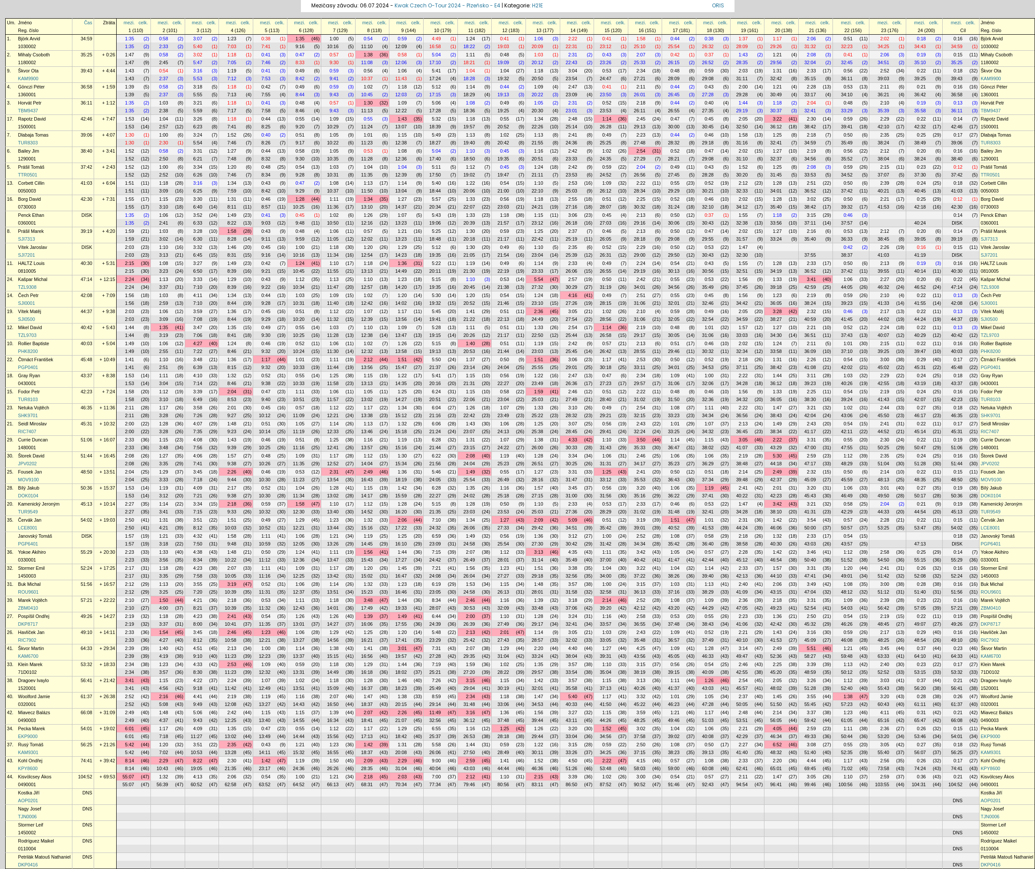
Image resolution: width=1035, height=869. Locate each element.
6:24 (436, 391)
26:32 (708, 46)
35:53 (640, 479)
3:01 (884, 487)
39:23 (846, 303)
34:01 (776, 190)
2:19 (811, 151)
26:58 (605, 335)
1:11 (470, 54)
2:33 (163, 46)
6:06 (436, 423)
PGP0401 (28, 367)
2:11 (641, 86)
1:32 (231, 375)
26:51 (537, 463)
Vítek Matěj (29, 311)
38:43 (776, 415)
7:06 (197, 335)
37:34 (708, 479)
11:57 (333, 399)
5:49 (436, 134)
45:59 (846, 479)
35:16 (640, 495)
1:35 (129, 38)
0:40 (709, 102)
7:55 (266, 94)
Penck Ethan (31, 215)
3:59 (197, 311)
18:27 (435, 142)
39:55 (883, 271)
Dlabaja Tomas (33, 134)
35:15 (810, 78)
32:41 (810, 110)
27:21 (640, 78)
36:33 (846, 239)
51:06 (86, 439)
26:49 (503, 479)
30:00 (673, 126)
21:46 (503, 303)
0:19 (921, 54)
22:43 (572, 62)
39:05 (920, 239)
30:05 (673, 335)
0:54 (368, 38)
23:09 (572, 94)
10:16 (333, 46)
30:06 (673, 222)
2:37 (163, 78)
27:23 (605, 383)
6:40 (197, 206)
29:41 (605, 431)
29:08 (708, 78)
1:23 (231, 38)
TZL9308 (27, 287)
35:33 (640, 447)
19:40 (469, 142)
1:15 (402, 134)
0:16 (958, 38)
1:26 (368, 215)
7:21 (197, 495)
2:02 (884, 38)
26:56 (640, 174)
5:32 (436, 118)
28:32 (673, 142)
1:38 (368, 54)
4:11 (197, 295)
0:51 (847, 38)
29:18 (708, 142)
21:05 (469, 255)
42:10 (883, 126)
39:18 (776, 287)
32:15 (640, 415)
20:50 (537, 78)
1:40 (470, 343)
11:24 (367, 126)
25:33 (640, 62)
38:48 (742, 463)
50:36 (86, 487)
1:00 (334, 38)
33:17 (810, 94)
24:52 (605, 174)
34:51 (883, 62)
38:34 (776, 431)
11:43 (401, 78)
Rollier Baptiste (33, 343)
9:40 (266, 399)
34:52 (846, 174)
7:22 (197, 351)
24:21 (537, 206)
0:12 (958, 167)
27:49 (572, 399)
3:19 (163, 335)
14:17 (367, 495)
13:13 (367, 271)
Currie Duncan (33, 439)
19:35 (503, 158)
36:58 (86, 86)
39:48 (742, 479)
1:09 (538, 86)
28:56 (605, 319)
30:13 (673, 271)
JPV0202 (27, 463)
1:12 (470, 167)
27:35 (708, 110)
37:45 (742, 287)
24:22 (503, 447)
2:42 (572, 151)
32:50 (742, 126)
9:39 (231, 447)
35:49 (846, 142)
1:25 (777, 134)
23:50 (605, 94)
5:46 (436, 471)
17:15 (435, 94)
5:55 (197, 94)
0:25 (921, 134)
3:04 (572, 70)
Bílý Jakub (28, 487)
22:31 (572, 46)
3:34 (197, 167)
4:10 (197, 375)
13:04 (401, 190)
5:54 (197, 142)
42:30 (86, 199)
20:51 (537, 158)
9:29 (299, 190)
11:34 (333, 255)
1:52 (231, 134)
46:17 (920, 415)
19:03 (503, 46)
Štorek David (31, 455)
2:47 (572, 86)
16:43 (367, 479)
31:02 (640, 399)
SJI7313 (26, 239)
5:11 (436, 167)
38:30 (810, 399)
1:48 (231, 423)
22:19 (503, 271)
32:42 (776, 78)
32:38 (742, 222)
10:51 (299, 399)
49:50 (883, 495)
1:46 (231, 247)
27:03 (605, 222)
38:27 (776, 319)
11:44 (333, 367)
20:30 (537, 110)
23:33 (572, 158)
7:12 (231, 78)
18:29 (469, 94)
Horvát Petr (30, 102)
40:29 (920, 335)
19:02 (469, 174)
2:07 (641, 54)
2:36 (538, 311)
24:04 (503, 367)
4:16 (572, 295)
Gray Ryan (29, 375)
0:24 (921, 183)
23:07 (469, 431)
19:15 (435, 335)
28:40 (605, 399)
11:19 (299, 431)
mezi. (129, 22)
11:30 (333, 351)
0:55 (299, 118)
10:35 (333, 158)
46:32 (883, 287)
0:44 (674, 38)
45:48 (86, 359)
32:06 (708, 383)
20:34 (435, 206)
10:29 (333, 126)
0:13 (958, 102)
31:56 (605, 495)
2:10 (884, 102)
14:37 (401, 206)
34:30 (776, 335)
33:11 (640, 367)
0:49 (299, 70)
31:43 (605, 447)
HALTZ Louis (31, 263)
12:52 (333, 463)
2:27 (884, 279)
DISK (87, 215)
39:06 (86, 134)
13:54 (333, 479)
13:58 (401, 351)
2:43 (641, 423)
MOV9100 (28, 479)
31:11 (742, 78)
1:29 (402, 247)
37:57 (846, 222)
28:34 (640, 190)
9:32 (266, 351)
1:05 (538, 102)
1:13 (470, 134)
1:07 (402, 215)
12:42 (367, 303)
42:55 (883, 383)
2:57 (163, 126)
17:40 (435, 158)
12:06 (401, 62)
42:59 (810, 287)
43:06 (846, 415)
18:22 (469, 46)
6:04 (436, 407)
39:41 (846, 126)
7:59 (231, 190)
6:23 (197, 126)
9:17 (299, 142)
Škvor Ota (28, 70)
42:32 (920, 126)
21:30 (469, 271)
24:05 (435, 479)
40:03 (86, 343)
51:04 (883, 463)
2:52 (884, 70)
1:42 (402, 487)
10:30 (265, 479)
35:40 (776, 206)
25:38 (537, 431)
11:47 (333, 287)
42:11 (846, 431)
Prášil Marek (31, 231)
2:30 (811, 118)
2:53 (572, 183)
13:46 (367, 431)
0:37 (709, 54)
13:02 (367, 399)
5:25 (436, 231)
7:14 (197, 383)
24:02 (469, 495)
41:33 (883, 303)
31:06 (640, 303)
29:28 (742, 94)
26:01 (640, 94)
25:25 (605, 142)
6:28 (436, 439)
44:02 (883, 319)
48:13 (883, 479)
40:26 (846, 383)
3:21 (197, 102)
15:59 (401, 495)
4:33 (572, 439)
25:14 (572, 126)
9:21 (266, 271)
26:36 (572, 383)
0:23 (921, 167)
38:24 (883, 142)
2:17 (884, 311)
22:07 (469, 206)
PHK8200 (28, 351)
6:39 (197, 367)
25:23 (503, 463)
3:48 (197, 359)
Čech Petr (28, 295)
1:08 (470, 102)
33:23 (673, 415)
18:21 (469, 62)
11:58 (333, 383)
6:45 (197, 255)
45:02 (883, 367)
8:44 (299, 94)
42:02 (846, 367)
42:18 (920, 206)
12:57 (367, 287)
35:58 (920, 110)
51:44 (86, 455)
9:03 (266, 222)
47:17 (810, 463)
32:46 (708, 303)
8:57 (266, 206)
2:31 (572, 54)
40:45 (920, 190)
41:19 (920, 255)
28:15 (605, 303)
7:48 (231, 158)
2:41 (572, 134)
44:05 (846, 287)
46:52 (920, 287)
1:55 (129, 199)
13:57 (367, 447)
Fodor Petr (29, 391)
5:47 (197, 62)
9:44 (231, 479)
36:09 (810, 351)
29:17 (640, 335)
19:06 (435, 222)
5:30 (436, 295)
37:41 (708, 495)
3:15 (811, 215)
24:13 (503, 431)
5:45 (436, 311)
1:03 (538, 54)
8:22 (231, 222)
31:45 (776, 174)
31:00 (572, 495)
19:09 (503, 62)
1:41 (470, 311)
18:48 (435, 239)
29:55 (708, 239)
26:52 (708, 62)
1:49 (231, 215)
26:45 (673, 94)
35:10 (920, 62)
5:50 (436, 359)
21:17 (503, 239)
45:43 (810, 495)
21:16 (435, 415)
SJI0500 (26, 319)
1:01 (368, 134)
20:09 (537, 46)
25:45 (572, 351)
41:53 (883, 206)
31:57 (742, 239)
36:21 (883, 94)
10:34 (299, 287)
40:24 (920, 222)
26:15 (673, 62)
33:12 (605, 479)
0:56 (368, 70)
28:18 (640, 239)
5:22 (436, 263)
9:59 (299, 239)
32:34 (742, 351)
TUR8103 (28, 399)
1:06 (538, 38)
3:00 (884, 359)
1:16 (538, 151)
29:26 (776, 46)
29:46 (673, 351)
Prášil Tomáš (31, 167)
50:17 (920, 495)
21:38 (503, 287)
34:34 (708, 415)
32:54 (708, 319)
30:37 (776, 110)
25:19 (572, 239)
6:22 (436, 455)
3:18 (197, 86)
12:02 (367, 239)
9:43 (334, 94)
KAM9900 (28, 78)
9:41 (334, 78)
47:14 (86, 279)
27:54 (572, 319)
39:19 (86, 231)
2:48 (572, 118)
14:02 (401, 303)
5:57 (436, 199)
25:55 (537, 367)
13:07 (401, 126)
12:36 (401, 158)
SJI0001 (26, 303)
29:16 (640, 222)
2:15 (884, 167)
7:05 (231, 62)
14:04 (367, 463)
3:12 (163, 495)
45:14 (920, 431)
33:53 (810, 174)
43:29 (776, 447)
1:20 (231, 167)
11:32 (333, 319)
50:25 (883, 447)
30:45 (708, 126)
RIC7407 (27, 431)
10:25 (299, 206)
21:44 (503, 351)
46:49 (846, 495)
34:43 (920, 46)
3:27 (197, 263)
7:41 (266, 46)
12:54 (367, 255)
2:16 (811, 231)
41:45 (846, 319)
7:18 (197, 479)
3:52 (197, 215)
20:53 (469, 351)
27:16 (572, 206)
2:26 (884, 247)
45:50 (883, 415)
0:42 (674, 54)
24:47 (605, 78)
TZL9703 (27, 335)
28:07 (605, 206)
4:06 (197, 455)
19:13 (503, 94)
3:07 (197, 38)
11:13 (367, 110)
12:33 (333, 431)
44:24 (920, 319)
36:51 (810, 335)
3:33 (197, 279)
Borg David (29, 199)
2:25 (641, 199)
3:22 (777, 118)
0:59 (402, 38)
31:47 (572, 479)
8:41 (231, 335)
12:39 (401, 174)
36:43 (673, 479)
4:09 (197, 487)
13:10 (367, 206)
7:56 (197, 447)
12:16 (367, 222)
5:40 (197, 46)
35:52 (846, 158)
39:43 (86, 70)
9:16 (299, 46)
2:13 (641, 215)
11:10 (367, 46)
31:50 (673, 399)
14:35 (401, 383)
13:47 (401, 335)
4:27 (197, 343)
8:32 (266, 158)
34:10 (846, 94)
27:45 (673, 174)
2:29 (884, 118)
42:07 (920, 399)
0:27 (921, 407)
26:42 (605, 351)
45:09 (810, 479)
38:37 (846, 255)
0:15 (958, 54)
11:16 (299, 447)
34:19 (776, 271)
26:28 (605, 126)
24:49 (537, 319)
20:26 (469, 335)
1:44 (743, 102)
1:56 (743, 279)
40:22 (742, 495)
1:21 (777, 54)
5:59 (197, 110)
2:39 (884, 183)
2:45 (163, 62)
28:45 (572, 431)
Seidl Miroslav (32, 423)
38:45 (883, 239)
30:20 (742, 174)
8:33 (299, 62)
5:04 (436, 54)
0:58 (163, 38)
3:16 (197, 70)
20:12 (537, 62)
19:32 (503, 78)
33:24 (776, 239)
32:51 (742, 271)
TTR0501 (27, 174)
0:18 (921, 38)
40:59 (810, 319)
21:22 (469, 319)
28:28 (708, 174)
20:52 (503, 126)
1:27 (231, 151)
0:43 (606, 54)
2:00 (743, 86)
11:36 (333, 206)
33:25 (673, 431)
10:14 (265, 431)
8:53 (231, 399)
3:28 (197, 231)
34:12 (742, 206)
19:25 (503, 110)
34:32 (742, 399)
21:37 (435, 367)
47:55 (846, 447)
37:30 (920, 174)
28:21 (673, 158)
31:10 (742, 158)
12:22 (401, 110)
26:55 (673, 110)
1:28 (777, 183)
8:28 (231, 239)
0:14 (958, 118)
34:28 (742, 383)
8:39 (231, 271)
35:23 (673, 463)
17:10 (435, 62)
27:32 (537, 287)
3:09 (163, 190)
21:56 (435, 463)
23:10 (537, 303)
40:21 (883, 190)
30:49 (776, 94)
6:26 (197, 174)
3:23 (163, 271)
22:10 (537, 190)
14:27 (401, 399)
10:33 (299, 367)
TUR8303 (28, 142)
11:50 (367, 190)
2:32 (811, 311)
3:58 (197, 407)
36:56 (742, 415)
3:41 (811, 279)
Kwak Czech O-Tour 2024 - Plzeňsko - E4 (447, 5)
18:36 (469, 110)
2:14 (743, 471)
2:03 (743, 70)
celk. (143, 22)
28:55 (640, 351)
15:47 (401, 367)
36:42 (920, 94)
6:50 (197, 271)
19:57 (469, 126)
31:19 (605, 287)
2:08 (811, 54)
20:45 (469, 287)
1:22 (470, 183)
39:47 (920, 351)
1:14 (470, 86)
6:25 (197, 190)
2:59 (163, 303)
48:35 (920, 479)
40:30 (86, 263)
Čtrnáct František (35, 359)
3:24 (197, 134)
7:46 (266, 62)
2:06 (811, 38)
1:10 (470, 151)
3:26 (197, 118)
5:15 (436, 279)
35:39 (883, 110)
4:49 (436, 38)
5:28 (436, 327)
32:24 (640, 431)
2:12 (884, 151)
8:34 (266, 174)
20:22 (537, 94)
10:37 (367, 78)
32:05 (673, 319)
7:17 (231, 110)
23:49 (537, 383)
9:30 (334, 62)
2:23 (641, 134)
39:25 (920, 78)
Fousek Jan (30, 471)
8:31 (231, 255)
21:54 (503, 255)
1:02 (368, 86)
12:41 (333, 447)
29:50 (673, 255)
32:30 (742, 255)
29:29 (673, 190)
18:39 (435, 126)
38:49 (920, 142)
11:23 (367, 142)
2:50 (163, 158)
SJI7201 (26, 255)
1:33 (470, 199)
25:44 (572, 335)
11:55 (333, 271)
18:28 (469, 78)
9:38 (266, 383)
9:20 (299, 126)
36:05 (776, 303)
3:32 (197, 247)
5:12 (436, 86)
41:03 (86, 183)
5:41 (436, 70)
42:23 (86, 391)
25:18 (503, 495)
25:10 (640, 46)
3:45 (197, 471)
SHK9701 (28, 415)
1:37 (743, 38)
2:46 (572, 391)
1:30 (368, 102)
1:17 (777, 38)
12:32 (367, 351)
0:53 (606, 70)
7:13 (231, 94)
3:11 (811, 375)
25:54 (673, 46)
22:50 (537, 335)
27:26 (572, 303)
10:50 (333, 222)
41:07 (742, 447)
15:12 (401, 415)
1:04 (470, 70)
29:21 (605, 415)
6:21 (197, 158)
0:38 (266, 38)
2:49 (368, 471)
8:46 (299, 110)
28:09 (742, 46)
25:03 (572, 190)
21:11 (537, 174)
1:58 (641, 38)
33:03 (742, 335)
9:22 (266, 287)
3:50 (641, 439)
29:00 (640, 255)
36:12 (776, 126)
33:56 (776, 222)
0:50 (847, 134)
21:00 (503, 190)
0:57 (334, 54)
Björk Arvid (29, 38)
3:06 (572, 215)
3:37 (163, 287)
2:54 (641, 151)
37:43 (846, 335)
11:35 (367, 174)
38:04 (883, 158)
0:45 (709, 118)
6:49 (197, 399)
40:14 (920, 271)
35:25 (86, 54)
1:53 (129, 118)
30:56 (708, 271)
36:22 (673, 495)
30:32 (640, 206)
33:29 (846, 110)
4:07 (197, 423)
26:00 (537, 447)
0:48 (504, 54)
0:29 (921, 359)
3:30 (197, 199)
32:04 (810, 62)
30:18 (605, 367)
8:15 (231, 367)
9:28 (299, 174)
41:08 (810, 367)
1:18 (231, 54)
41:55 (920, 303)
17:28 (435, 110)
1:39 (129, 86)
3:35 (163, 463)
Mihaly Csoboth (34, 54)
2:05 (743, 118)
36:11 (846, 78)
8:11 (231, 206)
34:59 (86, 38)
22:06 (469, 399)
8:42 (299, 78)
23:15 (469, 447)
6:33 (197, 222)
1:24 (470, 38)
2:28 (811, 86)
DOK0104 (28, 495)
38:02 (708, 447)
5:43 (436, 215)
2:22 (572, 38)
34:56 (810, 158)
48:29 (846, 463)
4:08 (197, 439)
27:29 (640, 158)
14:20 (401, 287)
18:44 (435, 190)
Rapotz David (32, 118)
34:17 (640, 463)
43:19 (920, 383)
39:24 (846, 399)
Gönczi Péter (31, 86)
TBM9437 (28, 110)
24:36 (572, 142)
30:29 (572, 287)
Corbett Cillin (31, 183)
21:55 (537, 142)
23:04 (537, 255)
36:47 (673, 447)
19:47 (503, 174)
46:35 (86, 407)
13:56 (401, 319)
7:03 (231, 46)
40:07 (883, 335)
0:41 (504, 38)
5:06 (436, 102)
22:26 (537, 126)
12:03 (401, 94)
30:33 (572, 447)
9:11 (266, 239)
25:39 (572, 255)
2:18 (641, 102)
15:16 (401, 447)
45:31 (920, 367)
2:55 (572, 199)
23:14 (469, 367)
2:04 (811, 102)
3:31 (197, 151)
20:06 (469, 190)
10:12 (265, 415)
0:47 (299, 54)
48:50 (86, 471)
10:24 (299, 351)
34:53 (708, 367)
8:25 (266, 126)
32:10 (708, 206)
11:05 (333, 239)
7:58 (266, 110)
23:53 (605, 110)
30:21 (708, 190)
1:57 (743, 327)
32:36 (708, 399)
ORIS (718, 5)
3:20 (641, 487)
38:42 (810, 126)
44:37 (86, 311)
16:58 (435, 46)
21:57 (503, 222)
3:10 (163, 206)
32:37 (776, 158)
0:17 (958, 134)
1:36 (402, 263)
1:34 (538, 118)
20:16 (435, 383)
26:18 (572, 222)
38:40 (86, 151)
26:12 (605, 190)
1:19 (231, 70)
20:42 (503, 142)
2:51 (811, 183)
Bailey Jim (28, 151)
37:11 (810, 222)
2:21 (884, 199)
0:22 (921, 70)
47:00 (810, 447)
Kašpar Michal (33, 279)
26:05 (605, 239)
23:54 (572, 78)
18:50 (469, 158)
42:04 (810, 415)
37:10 (846, 351)
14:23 (401, 255)
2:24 (641, 263)
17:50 (435, 174)
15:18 (401, 431)
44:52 (883, 431)
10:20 (299, 319)
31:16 (742, 142)
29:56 (776, 62)
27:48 (640, 142)
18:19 (401, 479)
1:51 (129, 183)
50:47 (920, 447)
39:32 (846, 206)
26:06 (572, 271)
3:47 (197, 327)
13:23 (401, 222)
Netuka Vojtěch (33, 407)
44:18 (776, 463)
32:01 (673, 303)
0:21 (921, 86)
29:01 (572, 367)
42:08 (86, 295)
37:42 (86, 167)
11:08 (367, 62)
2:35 (884, 134)
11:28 (367, 158)
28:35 (742, 62)
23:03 (503, 206)
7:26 (197, 415)
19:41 (435, 319)
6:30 (197, 239)
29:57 (640, 383)
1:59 (129, 231)
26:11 (640, 110)
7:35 (197, 431)
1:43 (743, 54)
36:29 (708, 463)
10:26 (265, 463)
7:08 (197, 319)
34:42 (742, 303)
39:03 (883, 78)
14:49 (401, 271)
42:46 (86, 118)
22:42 (537, 239)
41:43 (883, 399)
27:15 (537, 495)
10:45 (367, 94)
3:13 (163, 255)
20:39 (469, 222)
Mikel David (30, 327)
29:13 (640, 126)
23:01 (572, 110)
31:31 (605, 463)
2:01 (231, 407)
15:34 (401, 463)
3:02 (197, 54)
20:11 (435, 271)
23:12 (605, 46)
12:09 (401, 46)
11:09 (299, 415)
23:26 (605, 62)
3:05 (572, 311)
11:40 (333, 303)
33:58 (776, 351)
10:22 (333, 142)
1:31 (777, 70)
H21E (537, 5)
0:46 (709, 134)
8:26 (266, 142)
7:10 (197, 287)
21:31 (469, 383)
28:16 (537, 479)
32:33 (742, 190)
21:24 (435, 431)
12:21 (333, 415)
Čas (88, 22)
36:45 (742, 431)
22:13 (503, 319)
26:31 (605, 255)
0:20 (921, 151)
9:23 (231, 431)
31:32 (810, 46)
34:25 (883, 46)
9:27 (231, 415)
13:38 (367, 415)
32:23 (846, 46)
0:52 (606, 102)
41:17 (810, 431)
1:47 (129, 54)
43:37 (86, 375)
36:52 (810, 190)
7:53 (266, 78)
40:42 (86, 327)
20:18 (469, 239)
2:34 (641, 70)
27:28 (708, 94)
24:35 (605, 158)
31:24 (673, 206)
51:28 (920, 463)
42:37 (776, 479)
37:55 (810, 255)
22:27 (503, 383)
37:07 (883, 174)
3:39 (197, 391)
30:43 (708, 222)
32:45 (846, 62)
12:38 (401, 142)
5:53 (197, 78)
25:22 (537, 415)
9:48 (299, 222)
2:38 (163, 110)
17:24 (435, 78)
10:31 (333, 174)
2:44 (884, 407)
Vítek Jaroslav (32, 247)
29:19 (742, 110)
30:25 (572, 463)
